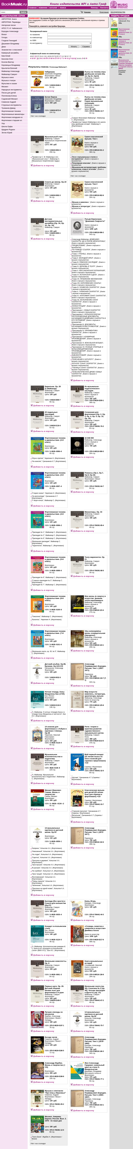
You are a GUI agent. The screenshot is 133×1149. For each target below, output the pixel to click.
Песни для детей (9, 93)
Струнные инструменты (11, 105)
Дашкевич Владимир (10, 44)
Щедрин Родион (8, 130)
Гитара (4, 37)
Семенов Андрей (9, 102)
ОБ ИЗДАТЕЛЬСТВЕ (118, 12)
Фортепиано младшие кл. (12, 117)
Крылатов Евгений (9, 68)
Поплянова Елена (9, 96)
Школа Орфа (7, 126)
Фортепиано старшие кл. (12, 120)
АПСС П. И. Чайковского (12, 28)
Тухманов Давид (8, 108)
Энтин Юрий (7, 133)
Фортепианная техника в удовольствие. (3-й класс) (125, 52)
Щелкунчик (122, 19)
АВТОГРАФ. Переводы (11, 22)
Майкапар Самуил (9, 74)
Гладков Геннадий (9, 40)
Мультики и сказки (9, 83)
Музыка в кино (8, 77)
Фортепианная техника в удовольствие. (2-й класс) (125, 42)
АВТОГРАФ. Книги (9, 19)
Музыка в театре (9, 80)
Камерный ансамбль (10, 53)
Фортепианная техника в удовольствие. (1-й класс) (125, 31)
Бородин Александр (10, 31)
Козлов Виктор (8, 62)
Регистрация (104, 12)
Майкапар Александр (11, 71)
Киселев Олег (7, 59)
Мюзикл (5, 87)
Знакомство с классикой (12, 50)
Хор (3, 123)
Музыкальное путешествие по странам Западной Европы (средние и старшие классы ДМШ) (125, 64)
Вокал (4, 34)
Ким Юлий (6, 56)
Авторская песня (9, 25)
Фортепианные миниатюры (13, 114)
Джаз (4, 47)
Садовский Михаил (10, 99)
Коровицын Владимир (11, 65)
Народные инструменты (12, 90)
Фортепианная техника (11, 111)
